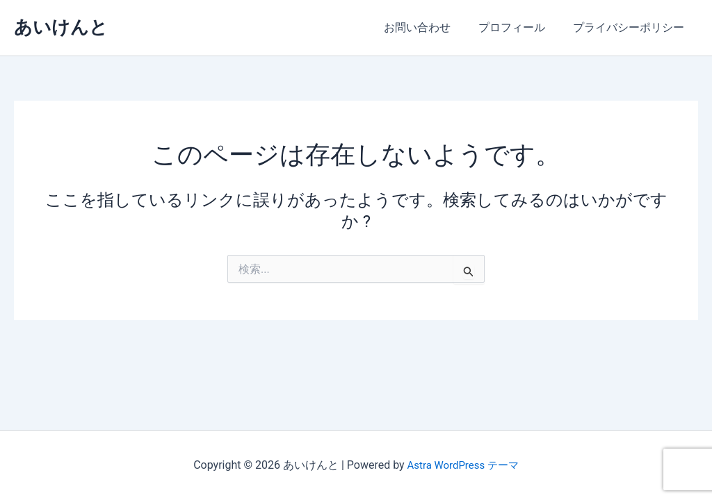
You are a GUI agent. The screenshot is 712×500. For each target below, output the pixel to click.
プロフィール (520, 27)
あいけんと (61, 27)
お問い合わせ (431, 27)
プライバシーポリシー (631, 27)
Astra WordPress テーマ (462, 465)
